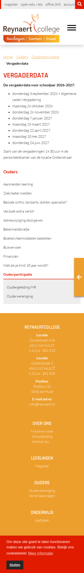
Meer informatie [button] (40, 553)
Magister (11, 4)
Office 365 (53, 4)
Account (70, 4)
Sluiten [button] (14, 565)
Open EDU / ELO (32, 4)
